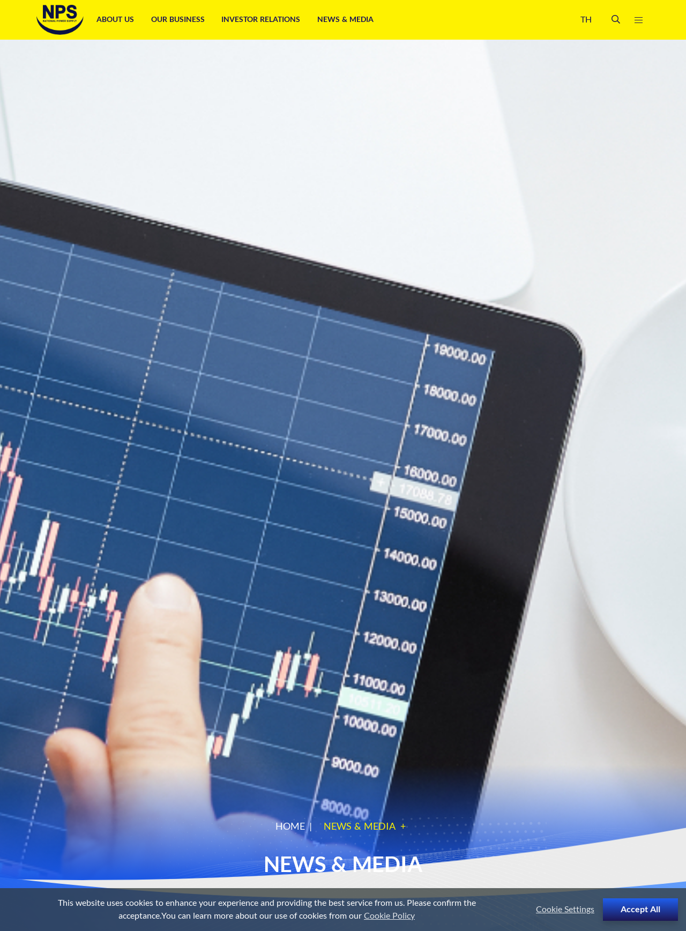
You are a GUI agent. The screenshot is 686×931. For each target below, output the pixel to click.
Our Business (179, 19)
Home (290, 827)
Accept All (640, 909)
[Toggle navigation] (638, 20)
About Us (116, 19)
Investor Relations (261, 19)
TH (586, 19)
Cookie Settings (565, 909)
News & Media (346, 19)
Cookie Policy (389, 916)
